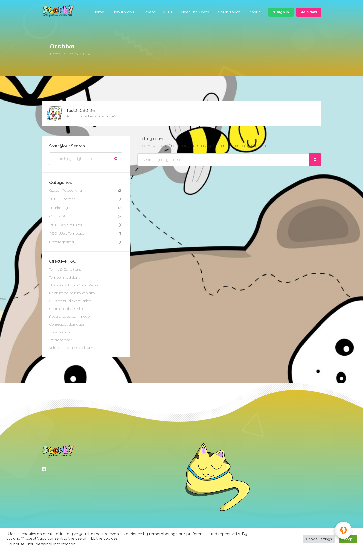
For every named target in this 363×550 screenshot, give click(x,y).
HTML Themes (62, 199)
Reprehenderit (61, 340)
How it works (123, 12)
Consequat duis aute (66, 324)
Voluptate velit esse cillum (71, 348)
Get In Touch (229, 12)
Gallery (149, 12)
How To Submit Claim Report (74, 285)
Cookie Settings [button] (319, 539)
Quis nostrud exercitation (70, 301)
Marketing (58, 208)
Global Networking (65, 190)
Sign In (281, 12)
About (254, 12)
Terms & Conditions (65, 269)
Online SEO (59, 216)
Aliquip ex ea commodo (69, 316)
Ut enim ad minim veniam (72, 293)
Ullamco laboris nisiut (67, 309)
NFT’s (167, 12)
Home (99, 12)
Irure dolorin (59, 332)
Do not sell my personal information (41, 544)
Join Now (309, 12)
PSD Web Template (66, 233)
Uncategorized (61, 242)
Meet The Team (195, 12)
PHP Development (65, 225)
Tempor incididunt (64, 277)
